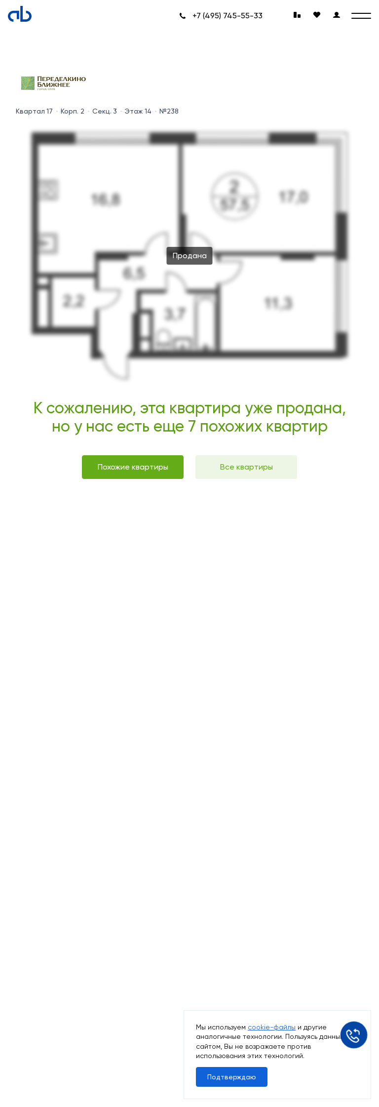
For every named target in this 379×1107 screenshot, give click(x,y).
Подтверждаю (231, 1077)
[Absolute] (20, 14)
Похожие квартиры (133, 467)
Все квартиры (246, 467)
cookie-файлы (272, 1027)
